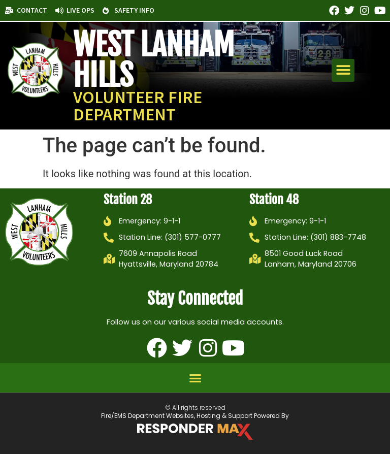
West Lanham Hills (153, 59)
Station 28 (128, 199)
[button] (343, 70)
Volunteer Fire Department (137, 105)
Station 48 (274, 199)
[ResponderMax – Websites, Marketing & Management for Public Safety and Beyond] (195, 431)
